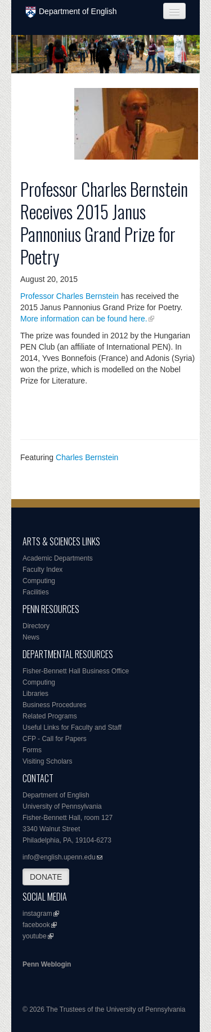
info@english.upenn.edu (59, 857)
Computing (39, 581)
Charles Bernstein (87, 457)
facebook (36, 925)
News (31, 637)
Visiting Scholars (48, 761)
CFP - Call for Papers (55, 739)
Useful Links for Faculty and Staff (72, 727)
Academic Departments (58, 558)
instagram (37, 914)
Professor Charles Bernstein (69, 296)
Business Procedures (54, 705)
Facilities (36, 592)
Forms (32, 750)
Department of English (71, 12)
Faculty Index (42, 570)
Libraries (35, 694)
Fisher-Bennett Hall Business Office (76, 671)
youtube (35, 936)
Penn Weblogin (47, 964)
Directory (36, 626)
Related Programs (50, 716)
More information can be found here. (83, 318)
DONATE (46, 876)
